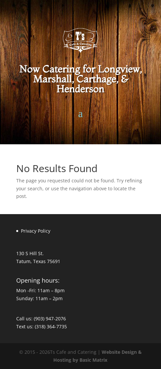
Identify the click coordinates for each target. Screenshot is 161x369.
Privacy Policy (35, 231)
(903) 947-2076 (50, 318)
